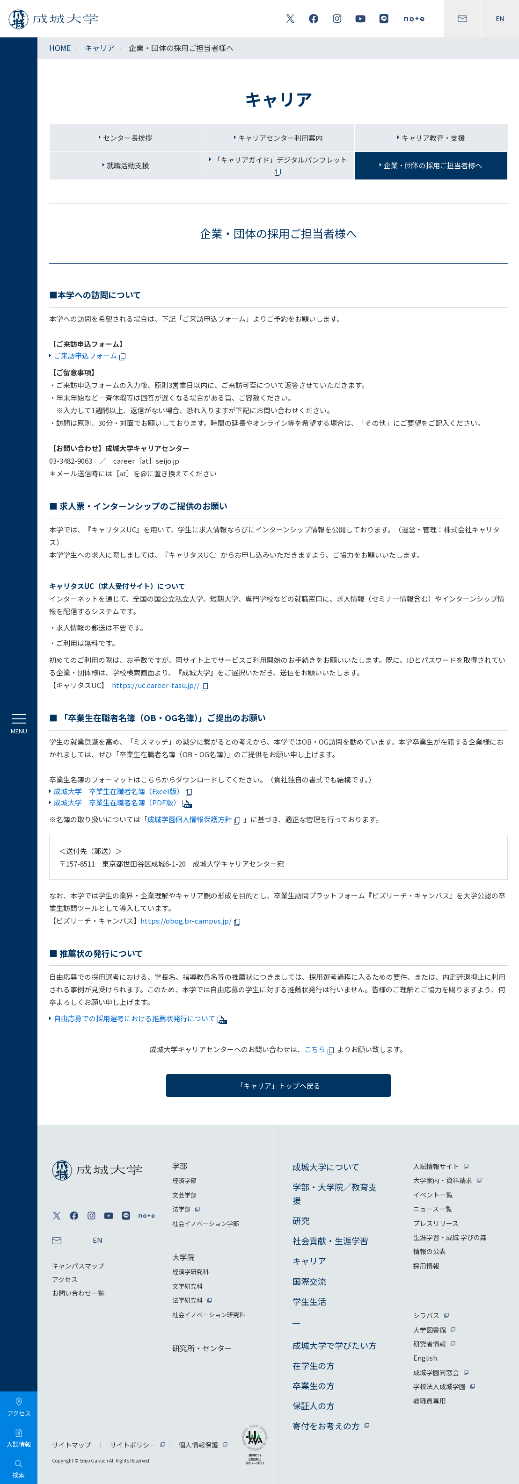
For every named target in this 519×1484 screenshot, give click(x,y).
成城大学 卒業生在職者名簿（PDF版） (123, 802)
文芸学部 (184, 1194)
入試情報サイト (436, 1166)
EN (500, 18)
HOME (60, 47)
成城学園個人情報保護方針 (195, 819)
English (425, 1357)
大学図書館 (429, 1329)
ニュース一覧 (432, 1208)
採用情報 (426, 1265)
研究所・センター (202, 1348)
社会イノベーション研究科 (208, 1314)
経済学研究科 (190, 1271)
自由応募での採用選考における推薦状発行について (140, 1018)
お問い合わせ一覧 (78, 1293)
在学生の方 (313, 1365)
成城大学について (325, 1167)
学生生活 (309, 1301)
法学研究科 (187, 1300)
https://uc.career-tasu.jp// (161, 685)
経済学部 (184, 1180)
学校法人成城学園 (439, 1386)
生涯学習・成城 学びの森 (450, 1237)
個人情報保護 (198, 1444)
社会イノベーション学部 (205, 1223)
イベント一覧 (433, 1194)
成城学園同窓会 (436, 1372)
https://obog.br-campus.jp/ (191, 920)
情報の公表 (429, 1251)
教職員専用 (429, 1400)
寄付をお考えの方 (326, 1425)
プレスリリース (436, 1223)
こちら (320, 1049)
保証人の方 (313, 1405)
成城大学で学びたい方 (334, 1345)
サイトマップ (71, 1444)
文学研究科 (187, 1286)
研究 (300, 1220)
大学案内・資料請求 (442, 1180)
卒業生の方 (313, 1385)
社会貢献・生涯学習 (330, 1240)
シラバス (426, 1315)
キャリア (100, 47)
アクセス (65, 1279)
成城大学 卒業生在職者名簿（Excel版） (124, 791)
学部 (179, 1165)
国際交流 (309, 1281)
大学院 (183, 1256)
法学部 (181, 1208)
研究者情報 (429, 1343)
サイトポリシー (133, 1444)
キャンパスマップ (78, 1265)
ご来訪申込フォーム (91, 355)
